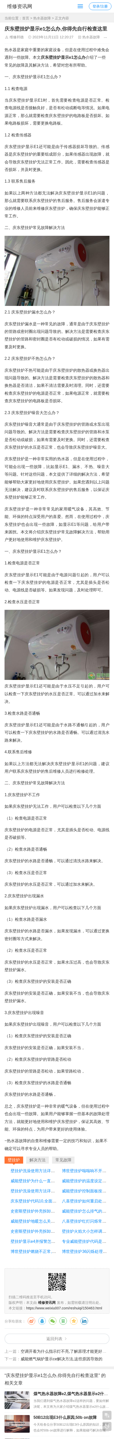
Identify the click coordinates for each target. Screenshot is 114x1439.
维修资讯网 (19, 6)
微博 (31, 1321)
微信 (52, 1321)
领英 (84, 1321)
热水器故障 (42, 18)
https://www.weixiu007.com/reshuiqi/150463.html (64, 1308)
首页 (25, 18)
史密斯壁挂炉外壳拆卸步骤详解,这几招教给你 (51, 1211)
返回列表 (54, 1339)
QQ (42, 1321)
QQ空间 (74, 1321)
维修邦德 (17, 37)
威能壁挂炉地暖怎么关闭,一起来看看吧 (45, 1221)
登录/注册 (100, 6)
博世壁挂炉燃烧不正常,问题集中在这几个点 (49, 1251)
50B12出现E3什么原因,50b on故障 (65, 1417)
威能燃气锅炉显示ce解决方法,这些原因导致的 (61, 1359)
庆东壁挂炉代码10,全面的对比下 (39, 1201)
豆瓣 (63, 1321)
